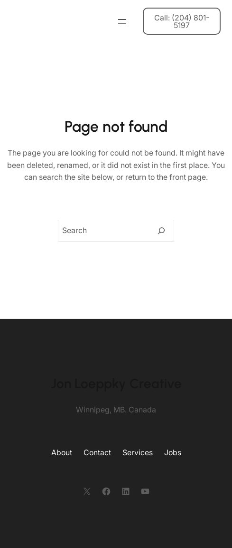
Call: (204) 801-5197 (181, 21)
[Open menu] (122, 21)
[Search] (161, 230)
